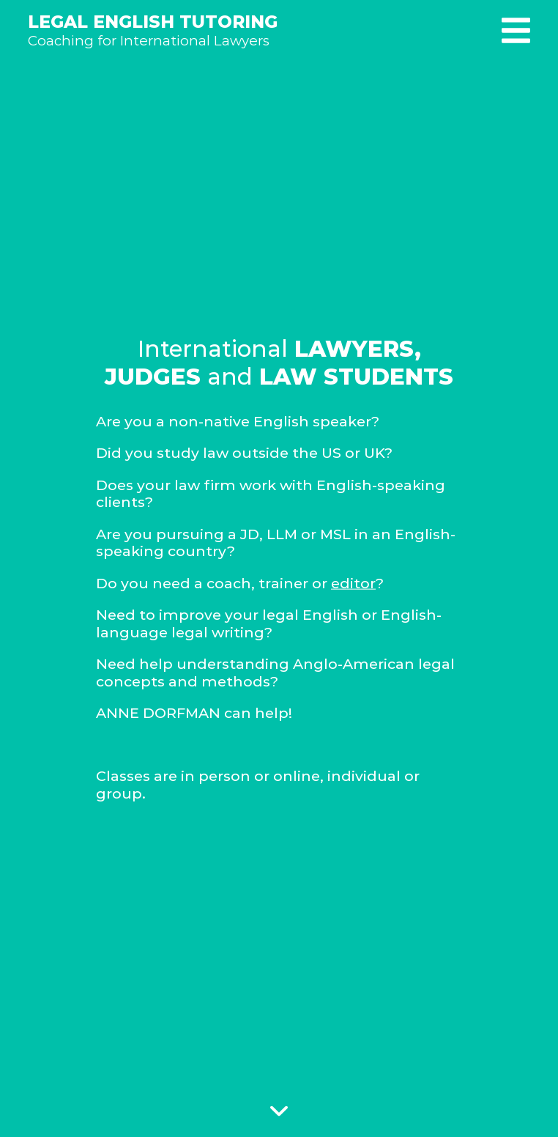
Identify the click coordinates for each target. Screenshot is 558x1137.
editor (353, 582)
